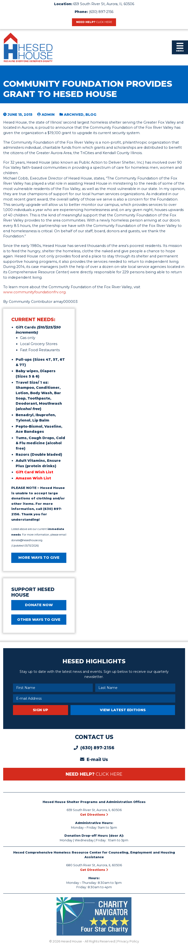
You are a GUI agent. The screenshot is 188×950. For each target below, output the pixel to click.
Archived (73, 114)
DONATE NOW (39, 605)
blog (90, 114)
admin (48, 114)
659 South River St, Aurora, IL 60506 (103, 4)
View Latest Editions (123, 710)
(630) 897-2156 (101, 12)
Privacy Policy (128, 941)
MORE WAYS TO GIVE (38, 557)
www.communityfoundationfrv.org (34, 292)
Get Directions (94, 814)
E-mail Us (97, 759)
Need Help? (94, 22)
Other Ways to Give (38, 619)
